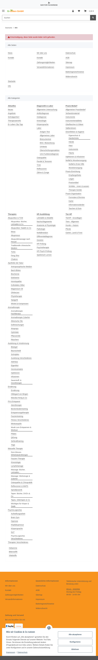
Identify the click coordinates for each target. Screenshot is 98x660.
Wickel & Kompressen (19, 304)
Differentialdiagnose (45, 236)
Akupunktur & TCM (15, 218)
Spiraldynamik (16, 490)
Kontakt (11, 58)
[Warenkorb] (89, 11)
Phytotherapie (16, 296)
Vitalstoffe (13, 555)
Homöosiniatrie (17, 369)
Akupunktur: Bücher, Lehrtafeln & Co (19, 223)
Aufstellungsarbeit (18, 514)
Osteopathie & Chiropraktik (21, 482)
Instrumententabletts (74, 121)
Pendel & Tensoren (44, 161)
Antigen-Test (45, 132)
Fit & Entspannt (14, 401)
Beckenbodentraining (19, 409)
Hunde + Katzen (72, 225)
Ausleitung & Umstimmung (18, 343)
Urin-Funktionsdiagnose (49, 154)
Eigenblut (14, 365)
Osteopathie (41, 158)
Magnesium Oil (17, 289)
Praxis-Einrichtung (73, 171)
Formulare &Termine (77, 197)
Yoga (13, 445)
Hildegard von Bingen (19, 394)
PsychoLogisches (15, 510)
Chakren (14, 259)
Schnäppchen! (13, 117)
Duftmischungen (17, 325)
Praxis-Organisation (73, 194)
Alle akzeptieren (75, 634)
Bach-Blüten (16, 270)
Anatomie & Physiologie (46, 225)
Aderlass (14, 362)
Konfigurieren (75, 642)
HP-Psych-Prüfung (44, 251)
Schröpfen (15, 354)
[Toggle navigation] (3, 9)
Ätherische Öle (17, 321)
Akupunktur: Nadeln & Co (21, 228)
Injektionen (15, 373)
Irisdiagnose (41, 117)
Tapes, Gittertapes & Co (20, 500)
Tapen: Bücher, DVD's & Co (20, 495)
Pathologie (41, 229)
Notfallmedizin (42, 233)
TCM (39, 165)
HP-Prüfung (41, 244)
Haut (70, 146)
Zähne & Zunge (43, 172)
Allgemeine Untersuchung (47, 110)
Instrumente (70, 117)
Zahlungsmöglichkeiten (46, 62)
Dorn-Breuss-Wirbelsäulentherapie (19, 453)
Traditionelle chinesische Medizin (20, 246)
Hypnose (14, 521)
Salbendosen (71, 128)
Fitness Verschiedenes (20, 420)
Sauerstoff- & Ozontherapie (16, 381)
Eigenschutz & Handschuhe (74, 136)
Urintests (43, 147)
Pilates (13, 434)
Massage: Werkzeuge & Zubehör (20, 477)
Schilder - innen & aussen (79, 186)
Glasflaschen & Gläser (74, 124)
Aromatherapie (14, 307)
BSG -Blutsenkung (47, 143)
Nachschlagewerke (44, 222)
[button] (73, 11)
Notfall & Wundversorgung (76, 160)
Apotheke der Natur (15, 263)
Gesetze (40, 240)
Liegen (71, 179)
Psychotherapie (43, 247)
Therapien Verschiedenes (18, 542)
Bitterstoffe (13, 552)
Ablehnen (75, 649)
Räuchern (15, 340)
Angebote (12, 113)
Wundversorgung (75, 168)
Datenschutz (71, 53)
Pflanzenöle (15, 336)
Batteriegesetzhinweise (75, 72)
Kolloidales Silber (18, 285)
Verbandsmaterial (72, 113)
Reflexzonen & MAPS (19, 486)
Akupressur (15, 235)
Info (9, 86)
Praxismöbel (73, 183)
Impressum (70, 67)
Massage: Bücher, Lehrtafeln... (18, 471)
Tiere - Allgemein (72, 222)
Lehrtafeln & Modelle (45, 218)
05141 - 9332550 (73, 589)
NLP (12, 532)
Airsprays (14, 328)
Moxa (13, 232)
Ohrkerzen (15, 292)
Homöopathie (16, 281)
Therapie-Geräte (75, 190)
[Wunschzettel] (79, 11)
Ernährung (12, 387)
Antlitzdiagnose (43, 113)
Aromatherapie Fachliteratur (17, 312)
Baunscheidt (16, 351)
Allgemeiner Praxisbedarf (75, 110)
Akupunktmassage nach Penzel (20, 240)
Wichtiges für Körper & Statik (20, 505)
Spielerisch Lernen (44, 255)
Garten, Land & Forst (74, 233)
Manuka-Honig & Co (19, 398)
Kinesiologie (41, 121)
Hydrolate (15, 332)
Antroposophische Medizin (21, 267)
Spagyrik (14, 300)
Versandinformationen (45, 67)
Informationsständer (76, 205)
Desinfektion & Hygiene (75, 132)
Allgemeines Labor (47, 135)
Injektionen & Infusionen (75, 157)
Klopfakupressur (17, 525)
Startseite (11, 81)
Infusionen (15, 377)
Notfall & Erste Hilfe (76, 164)
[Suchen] (46, 17)
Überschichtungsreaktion (49, 150)
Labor (39, 128)
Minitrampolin (16, 424)
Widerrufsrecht (71, 77)
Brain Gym (15, 517)
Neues (10, 110)
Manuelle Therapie (15, 448)
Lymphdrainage (17, 466)
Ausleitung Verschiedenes (21, 358)
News (10, 53)
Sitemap (69, 62)
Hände (71, 142)
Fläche (71, 153)
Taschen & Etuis (75, 208)
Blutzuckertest (45, 139)
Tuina (13, 252)
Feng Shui (15, 255)
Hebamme (13, 548)
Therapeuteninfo (14, 121)
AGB (67, 58)
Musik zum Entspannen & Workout (21, 428)
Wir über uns (42, 53)
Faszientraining (17, 416)
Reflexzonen (42, 169)
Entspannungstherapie (20, 413)
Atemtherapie (16, 405)
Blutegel (14, 347)
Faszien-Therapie (18, 459)
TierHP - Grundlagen (74, 218)
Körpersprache (42, 124)
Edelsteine (15, 278)
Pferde (68, 229)
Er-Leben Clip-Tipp (15, 124)
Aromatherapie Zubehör (20, 317)
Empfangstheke (75, 175)
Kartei (71, 201)
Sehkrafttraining (17, 441)
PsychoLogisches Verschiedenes (18, 537)
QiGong (14, 437)
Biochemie (15, 274)
